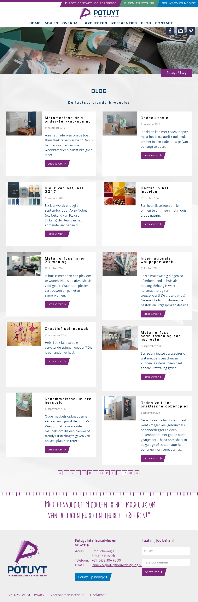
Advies (51, 23)
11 (90, 473)
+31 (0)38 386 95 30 (106, 560)
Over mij (71, 23)
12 (95, 473)
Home (35, 23)
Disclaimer (98, 595)
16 (118, 473)
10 (84, 473)
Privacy (39, 595)
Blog (146, 23)
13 (101, 473)
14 (107, 473)
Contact (164, 23)
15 (113, 473)
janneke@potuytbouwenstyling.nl (117, 565)
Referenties (124, 23)
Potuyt (172, 72)
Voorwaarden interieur (67, 595)
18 (130, 473)
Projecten (96, 23)
